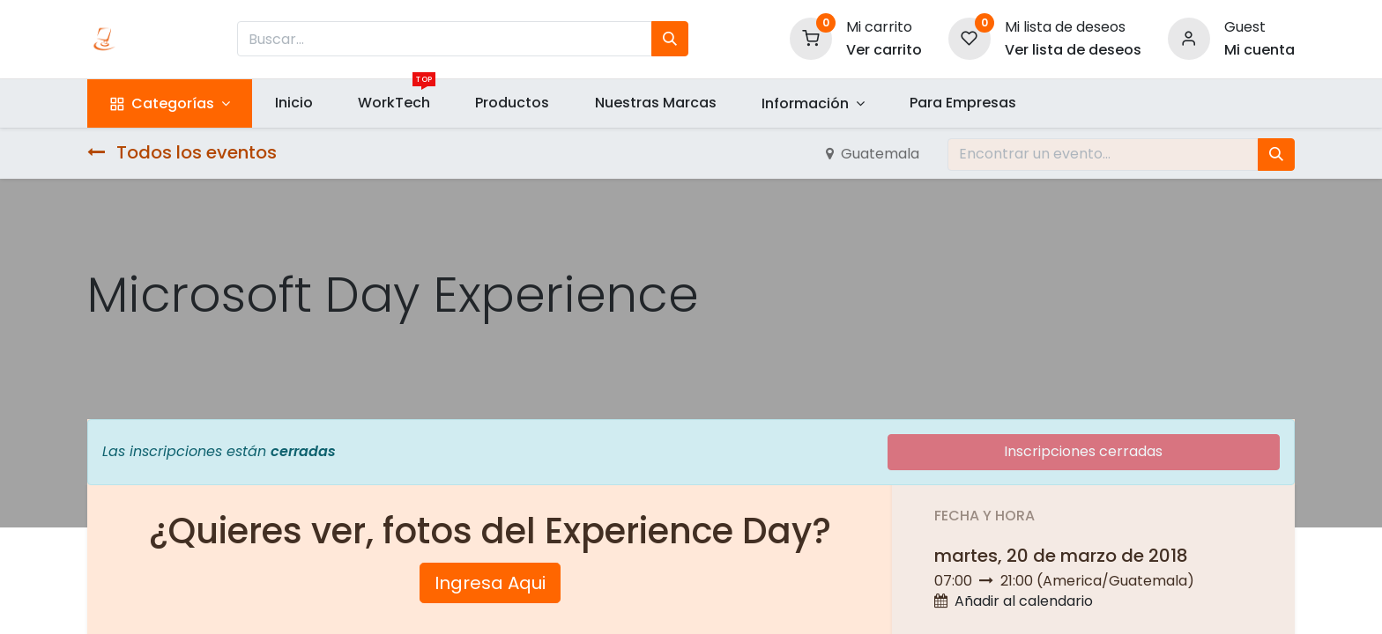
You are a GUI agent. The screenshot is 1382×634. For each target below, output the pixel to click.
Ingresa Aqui (490, 583)
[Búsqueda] (669, 38)
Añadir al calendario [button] (1024, 601)
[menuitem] (293, 103)
